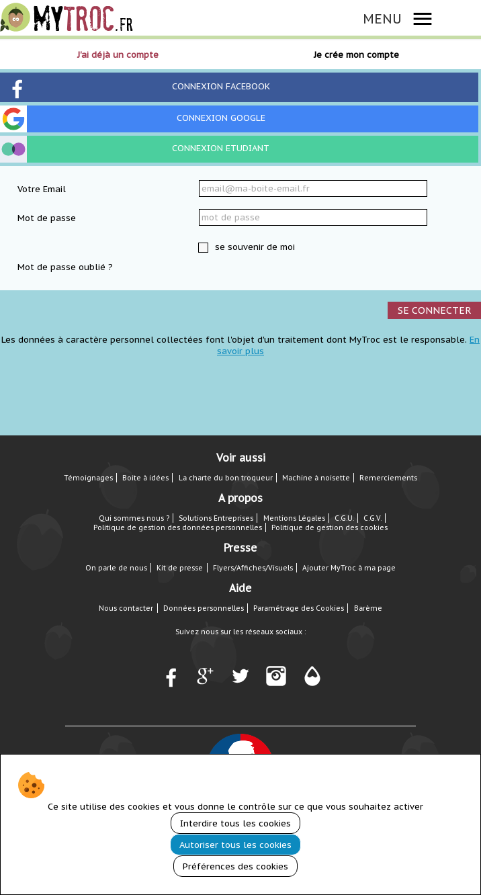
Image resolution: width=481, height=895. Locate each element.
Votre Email (41, 189)
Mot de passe (46, 218)
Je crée (356, 54)
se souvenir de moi (253, 247)
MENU (382, 18)
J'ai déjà (118, 54)
